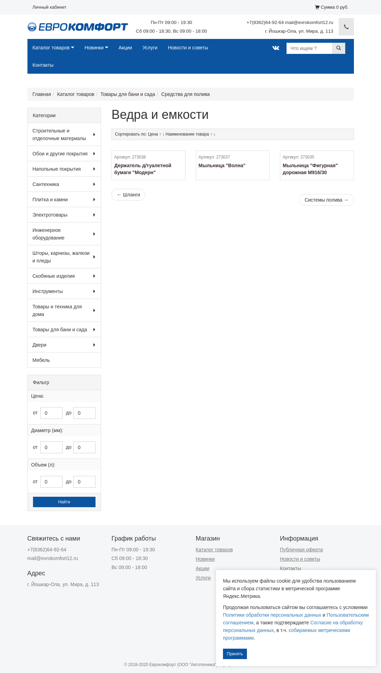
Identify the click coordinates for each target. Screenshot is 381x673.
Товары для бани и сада (127, 94)
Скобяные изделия (54, 276)
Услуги (149, 47)
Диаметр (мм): (47, 430)
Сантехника (46, 184)
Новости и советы (188, 47)
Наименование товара (187, 134)
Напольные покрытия (57, 169)
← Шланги (128, 194)
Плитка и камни (50, 199)
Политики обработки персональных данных (272, 615)
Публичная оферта (301, 549)
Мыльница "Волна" (222, 165)
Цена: (37, 396)
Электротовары (50, 215)
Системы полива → (327, 200)
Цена (153, 134)
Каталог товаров (51, 47)
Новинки (93, 47)
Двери (40, 345)
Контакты (43, 65)
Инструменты (48, 291)
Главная (42, 94)
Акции (125, 47)
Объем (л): (43, 465)
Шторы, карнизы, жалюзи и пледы (61, 256)
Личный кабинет (50, 7)
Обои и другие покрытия (60, 153)
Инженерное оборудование (49, 234)
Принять (235, 653)
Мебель (41, 360)
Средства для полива (185, 94)
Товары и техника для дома (57, 310)
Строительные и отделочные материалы (59, 134)
